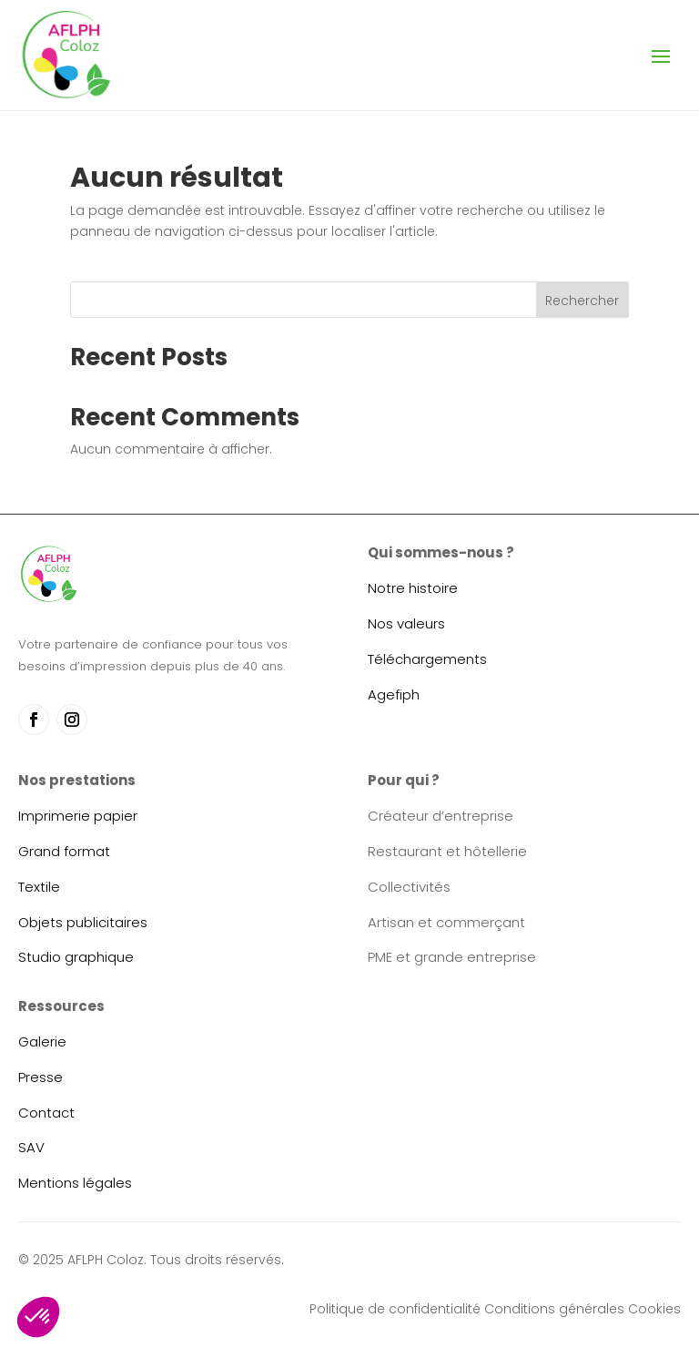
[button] (38, 1317)
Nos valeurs (406, 623)
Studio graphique (76, 956)
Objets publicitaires (82, 922)
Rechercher (582, 300)
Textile (39, 886)
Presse (40, 1077)
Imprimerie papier (77, 815)
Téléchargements (427, 659)
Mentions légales (75, 1182)
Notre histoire (413, 587)
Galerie (42, 1041)
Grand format (64, 851)
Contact (46, 1112)
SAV (31, 1147)
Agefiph (394, 694)
